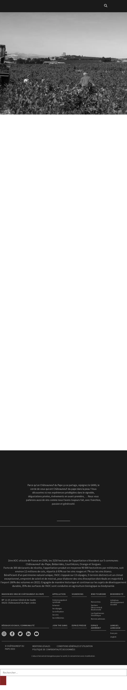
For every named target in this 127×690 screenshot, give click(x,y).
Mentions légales (41, 645)
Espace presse (79, 625)
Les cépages (57, 608)
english (113, 636)
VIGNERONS (78, 594)
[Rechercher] (3, 680)
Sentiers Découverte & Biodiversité (96, 607)
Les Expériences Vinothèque (97, 614)
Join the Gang (59, 625)
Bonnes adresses (98, 618)
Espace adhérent (96, 626)
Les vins (55, 614)
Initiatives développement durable (117, 602)
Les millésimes (58, 618)
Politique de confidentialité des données (53, 649)
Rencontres (96, 601)
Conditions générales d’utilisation (75, 645)
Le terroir (56, 605)
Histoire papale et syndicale (59, 601)
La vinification (58, 611)
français (113, 632)
